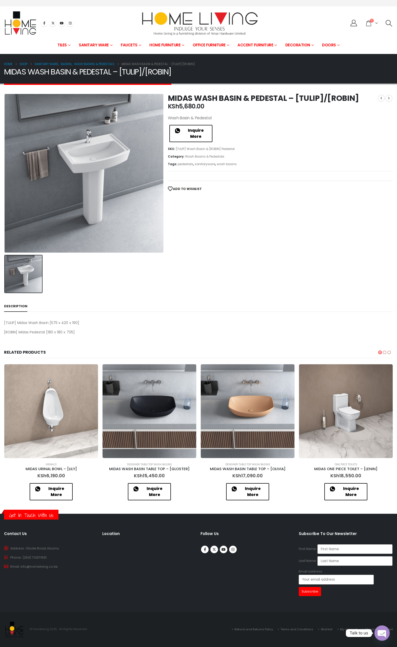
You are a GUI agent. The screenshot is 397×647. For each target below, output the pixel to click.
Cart (390, 629)
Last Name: (308, 561)
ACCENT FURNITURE (255, 45)
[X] (52, 23)
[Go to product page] (51, 411)
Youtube (223, 549)
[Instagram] (70, 23)
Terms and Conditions (297, 629)
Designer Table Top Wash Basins (149, 464)
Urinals (51, 464)
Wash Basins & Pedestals (204, 156)
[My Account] (354, 23)
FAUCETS (129, 45)
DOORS (329, 45)
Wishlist (326, 629)
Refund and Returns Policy (253, 629)
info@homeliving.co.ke (39, 566)
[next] (388, 98)
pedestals (185, 164)
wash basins (227, 164)
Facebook (205, 549)
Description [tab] (15, 306)
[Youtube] (61, 23)
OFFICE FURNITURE (209, 45)
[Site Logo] (198, 23)
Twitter (214, 549)
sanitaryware (205, 164)
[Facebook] (44, 23)
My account (348, 629)
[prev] (381, 98)
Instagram (233, 549)
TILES (62, 45)
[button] (389, 23)
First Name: (308, 549)
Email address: (336, 576)
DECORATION (297, 45)
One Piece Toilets (346, 464)
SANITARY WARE (94, 45)
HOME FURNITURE (165, 45)
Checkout (372, 629)
